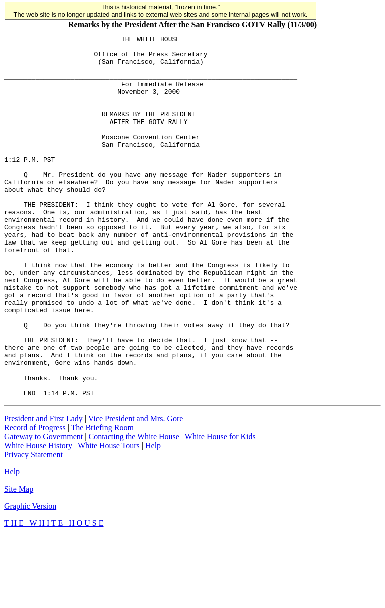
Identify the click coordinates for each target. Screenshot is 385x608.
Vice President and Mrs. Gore (135, 491)
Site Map (18, 561)
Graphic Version (30, 578)
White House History (38, 518)
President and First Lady (43, 491)
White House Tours (109, 518)
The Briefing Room (102, 500)
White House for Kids (220, 509)
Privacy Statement (33, 527)
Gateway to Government (43, 509)
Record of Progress (35, 500)
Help (153, 518)
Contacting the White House (133, 509)
